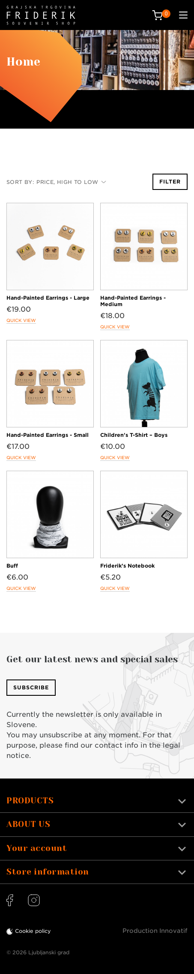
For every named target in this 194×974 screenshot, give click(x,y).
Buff (12, 565)
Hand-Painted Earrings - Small (47, 435)
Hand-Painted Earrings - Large (48, 298)
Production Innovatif (155, 930)
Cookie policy (33, 931)
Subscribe (31, 687)
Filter (170, 181)
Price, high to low (71, 182)
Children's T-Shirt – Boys (133, 435)
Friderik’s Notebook (127, 565)
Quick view (21, 320)
